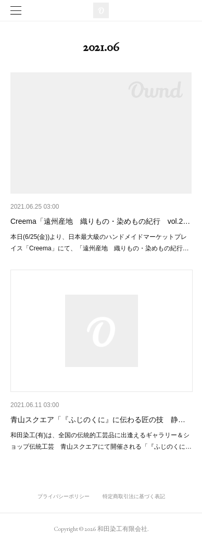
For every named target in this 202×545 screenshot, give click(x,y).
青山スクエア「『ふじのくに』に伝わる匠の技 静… (97, 419)
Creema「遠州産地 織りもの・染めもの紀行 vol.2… (100, 221)
